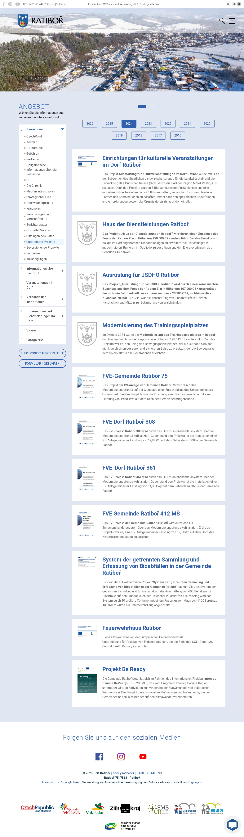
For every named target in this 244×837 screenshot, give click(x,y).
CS (228, 4)
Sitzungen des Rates (40, 236)
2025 (109, 123)
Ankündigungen (36, 259)
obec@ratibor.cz (124, 773)
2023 (148, 123)
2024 (129, 123)
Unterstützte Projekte (40, 242)
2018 (138, 135)
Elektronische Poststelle (42, 353)
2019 (119, 135)
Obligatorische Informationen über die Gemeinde (41, 169)
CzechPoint (34, 136)
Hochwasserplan (39, 203)
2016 (177, 135)
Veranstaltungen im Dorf (38, 285)
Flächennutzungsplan (40, 191)
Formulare (33, 253)
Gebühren (32, 153)
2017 (158, 135)
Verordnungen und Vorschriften (38, 216)
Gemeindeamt (34, 129)
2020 (207, 123)
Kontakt (31, 142)
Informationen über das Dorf (37, 270)
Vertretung (33, 159)
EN (234, 4)
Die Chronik (34, 185)
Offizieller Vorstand (39, 230)
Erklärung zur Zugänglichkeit (61, 782)
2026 (90, 123)
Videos (29, 330)
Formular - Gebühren (42, 363)
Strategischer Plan (38, 197)
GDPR (30, 180)
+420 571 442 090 (149, 773)
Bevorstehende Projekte (42, 247)
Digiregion (195, 782)
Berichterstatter (36, 224)
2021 (187, 123)
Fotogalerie (32, 340)
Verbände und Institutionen (34, 299)
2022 (168, 123)
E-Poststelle (34, 148)
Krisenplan (33, 208)
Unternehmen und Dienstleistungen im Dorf (38, 316)
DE (239, 4)
